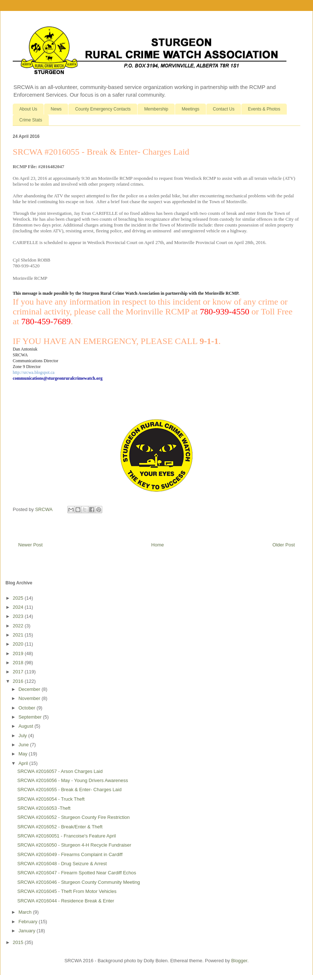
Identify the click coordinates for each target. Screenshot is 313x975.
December (30, 689)
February (29, 921)
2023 (19, 616)
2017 (19, 671)
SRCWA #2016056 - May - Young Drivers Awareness (72, 780)
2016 (19, 681)
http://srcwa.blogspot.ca (34, 372)
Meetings (190, 109)
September (31, 717)
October (28, 708)
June (24, 744)
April (24, 763)
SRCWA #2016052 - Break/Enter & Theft (59, 826)
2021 (19, 635)
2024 (19, 607)
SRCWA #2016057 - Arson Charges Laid (59, 771)
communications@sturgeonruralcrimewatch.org (58, 378)
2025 (19, 598)
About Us (28, 109)
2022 (19, 625)
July (23, 735)
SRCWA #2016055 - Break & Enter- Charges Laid (69, 789)
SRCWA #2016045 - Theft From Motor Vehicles (66, 891)
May (24, 754)
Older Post (284, 545)
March (26, 912)
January (28, 930)
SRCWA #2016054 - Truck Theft (50, 799)
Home (157, 545)
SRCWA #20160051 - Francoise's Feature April (66, 836)
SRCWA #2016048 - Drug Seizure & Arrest (62, 863)
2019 (19, 653)
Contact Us (223, 109)
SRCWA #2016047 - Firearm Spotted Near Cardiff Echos (76, 872)
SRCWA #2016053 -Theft (43, 808)
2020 (19, 644)
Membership (156, 109)
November (30, 698)
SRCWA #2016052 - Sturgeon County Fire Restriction (73, 817)
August (27, 726)
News (56, 109)
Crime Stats (30, 120)
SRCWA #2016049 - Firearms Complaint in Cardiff (69, 854)
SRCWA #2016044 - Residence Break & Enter (65, 901)
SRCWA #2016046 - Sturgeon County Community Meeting (78, 882)
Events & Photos (264, 109)
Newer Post (30, 545)
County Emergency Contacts (103, 109)
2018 (19, 662)
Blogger (239, 960)
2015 (19, 942)
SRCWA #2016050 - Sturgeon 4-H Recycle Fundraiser (74, 845)
